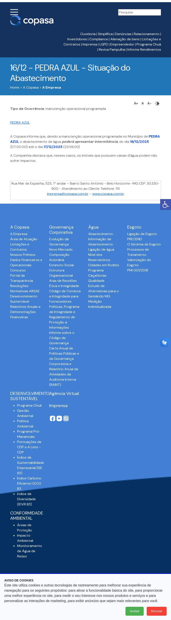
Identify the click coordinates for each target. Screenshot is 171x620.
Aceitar (134, 611)
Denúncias (123, 34)
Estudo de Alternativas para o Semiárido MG (103, 291)
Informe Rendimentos (144, 49)
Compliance (98, 39)
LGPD (103, 44)
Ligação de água (101, 249)
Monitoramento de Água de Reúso (29, 551)
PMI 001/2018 (137, 270)
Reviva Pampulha (112, 49)
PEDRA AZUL (20, 122)
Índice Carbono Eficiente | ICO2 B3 (29, 483)
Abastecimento (100, 234)
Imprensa (90, 44)
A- (149, 103)
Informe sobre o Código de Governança (61, 337)
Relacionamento (147, 34)
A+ (136, 103)
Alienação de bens (125, 39)
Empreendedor (122, 44)
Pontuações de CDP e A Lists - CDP (29, 447)
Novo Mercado (61, 249)
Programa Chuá (149, 44)
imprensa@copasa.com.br (67, 194)
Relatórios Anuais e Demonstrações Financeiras (25, 311)
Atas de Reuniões (63, 280)
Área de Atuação (23, 239)
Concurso (18, 270)
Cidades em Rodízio (103, 265)
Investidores (77, 39)
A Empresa (18, 234)
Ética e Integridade (64, 286)
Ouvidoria (88, 34)
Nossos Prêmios (22, 254)
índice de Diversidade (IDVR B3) (26, 499)
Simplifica (105, 34)
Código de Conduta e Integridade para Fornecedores (65, 296)
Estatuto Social (61, 265)
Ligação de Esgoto (142, 234)
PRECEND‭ (134, 239)
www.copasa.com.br (108, 194)
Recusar (156, 611)
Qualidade (96, 280)
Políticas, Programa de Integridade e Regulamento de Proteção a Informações (64, 317)
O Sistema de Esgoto (144, 244)
